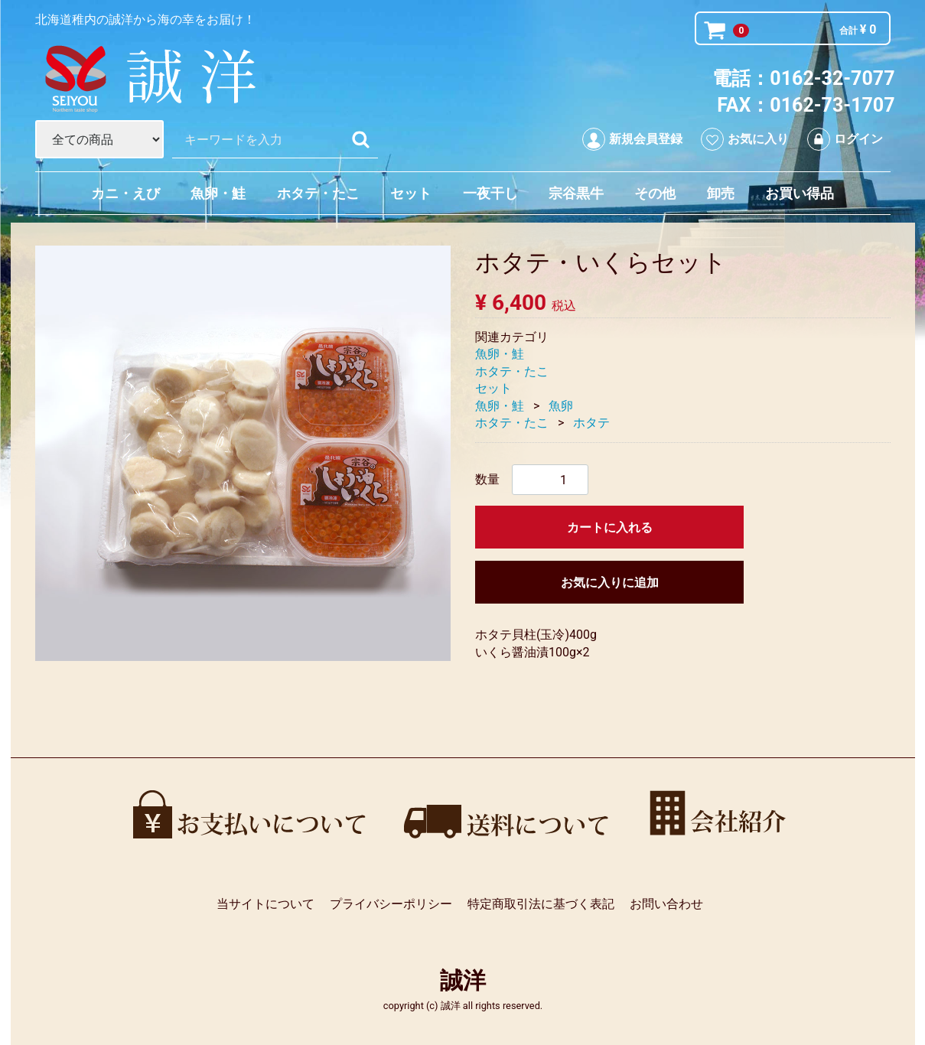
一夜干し (490, 193)
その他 (655, 193)
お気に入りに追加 (609, 582)
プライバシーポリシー (391, 904)
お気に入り (745, 139)
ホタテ (591, 422)
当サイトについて (265, 904)
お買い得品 (799, 193)
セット (411, 193)
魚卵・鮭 (218, 193)
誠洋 (463, 980)
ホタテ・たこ (318, 193)
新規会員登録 (632, 139)
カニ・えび (125, 193)
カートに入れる (609, 527)
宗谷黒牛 (576, 193)
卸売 (720, 193)
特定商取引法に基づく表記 (540, 904)
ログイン (845, 139)
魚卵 (561, 405)
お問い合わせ (665, 904)
